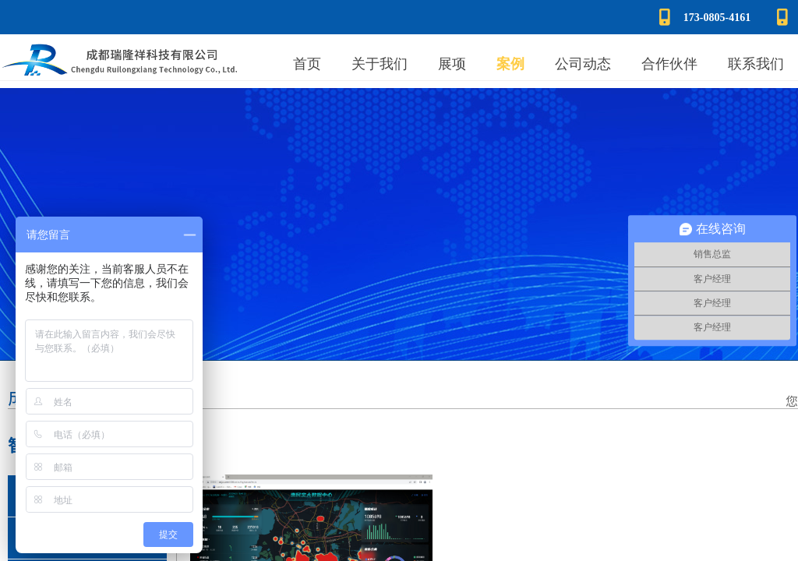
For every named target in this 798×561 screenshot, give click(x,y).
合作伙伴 (669, 64)
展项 (452, 64)
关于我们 (379, 64)
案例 (510, 64)
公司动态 (583, 64)
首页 (307, 64)
